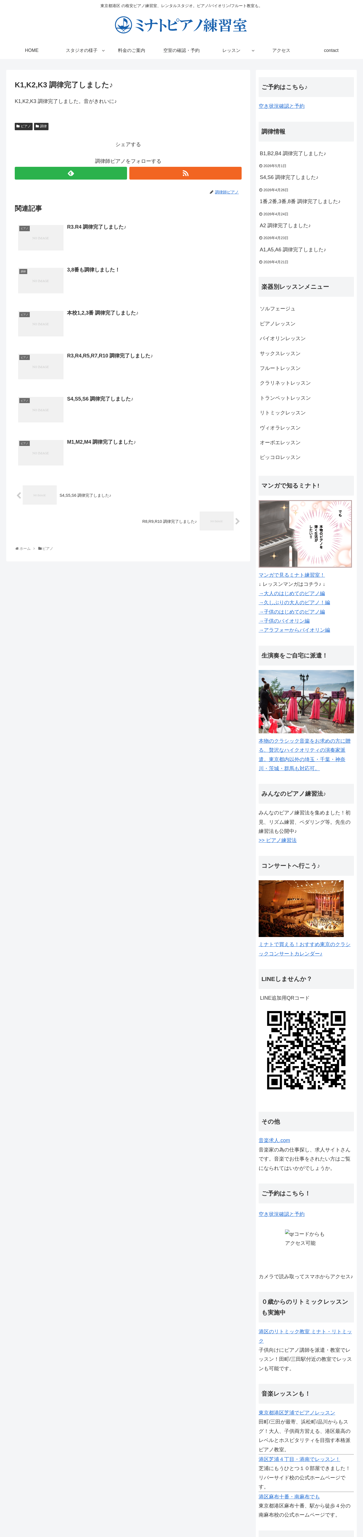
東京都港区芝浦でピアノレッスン (297, 1413)
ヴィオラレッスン (280, 428)
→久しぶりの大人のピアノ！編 (294, 602)
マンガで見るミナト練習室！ (292, 575)
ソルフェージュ (278, 308)
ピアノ (26, 126)
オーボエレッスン (280, 442)
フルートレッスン (280, 368)
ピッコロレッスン (280, 457)
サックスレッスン (280, 353)
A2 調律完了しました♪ (285, 225)
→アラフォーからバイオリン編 (294, 630)
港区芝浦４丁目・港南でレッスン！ (299, 1459)
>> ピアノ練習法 (278, 840)
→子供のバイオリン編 (284, 621)
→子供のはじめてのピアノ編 (292, 612)
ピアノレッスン (278, 324)
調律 (43, 126)
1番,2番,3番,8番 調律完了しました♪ (300, 201)
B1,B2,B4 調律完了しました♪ (293, 153)
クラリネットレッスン (285, 383)
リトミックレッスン (283, 413)
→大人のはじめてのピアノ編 (292, 593)
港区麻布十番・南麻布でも (289, 1497)
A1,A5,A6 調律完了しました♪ (293, 249)
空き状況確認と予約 (282, 106)
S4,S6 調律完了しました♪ (289, 177)
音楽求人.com (274, 1140)
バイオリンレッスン (283, 338)
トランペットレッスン (285, 398)
